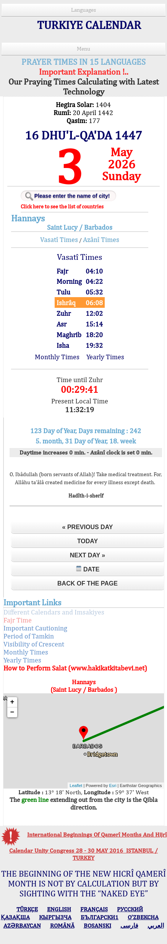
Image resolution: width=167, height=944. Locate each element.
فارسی (129, 925)
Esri (113, 785)
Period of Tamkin (28, 636)
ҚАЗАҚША (15, 917)
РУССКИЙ (130, 909)
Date (88, 569)
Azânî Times (101, 239)
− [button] (12, 712)
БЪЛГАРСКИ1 (99, 917)
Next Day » (87, 555)
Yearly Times (105, 357)
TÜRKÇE (27, 909)
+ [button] (12, 702)
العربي (156, 925)
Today (87, 541)
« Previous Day (87, 527)
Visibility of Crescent (33, 644)
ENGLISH (59, 909)
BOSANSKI (97, 925)
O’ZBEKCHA (143, 917)
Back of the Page (87, 583)
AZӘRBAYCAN (22, 925)
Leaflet (76, 785)
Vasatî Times (59, 239)
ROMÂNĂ (62, 925)
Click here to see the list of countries (62, 206)
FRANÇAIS (94, 909)
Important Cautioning (35, 628)
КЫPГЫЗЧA (55, 917)
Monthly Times (57, 357)
